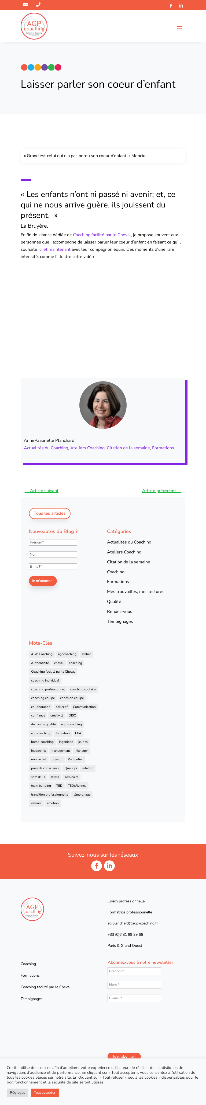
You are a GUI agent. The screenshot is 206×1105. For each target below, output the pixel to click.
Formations (163, 448)
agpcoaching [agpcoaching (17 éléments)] (67, 654)
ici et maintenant (54, 249)
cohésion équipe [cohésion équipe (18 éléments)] (72, 698)
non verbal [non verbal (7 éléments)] (38, 759)
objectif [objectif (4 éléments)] (57, 759)
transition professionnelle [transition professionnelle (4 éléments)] (49, 794)
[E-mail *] (134, 998)
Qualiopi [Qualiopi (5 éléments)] (71, 768)
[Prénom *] (134, 971)
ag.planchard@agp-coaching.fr (133, 923)
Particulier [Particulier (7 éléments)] (75, 759)
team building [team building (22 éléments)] (41, 785)
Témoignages (120, 621)
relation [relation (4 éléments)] (87, 768)
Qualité (114, 602)
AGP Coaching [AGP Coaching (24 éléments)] (42, 654)
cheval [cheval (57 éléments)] (59, 663)
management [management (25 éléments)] (61, 751)
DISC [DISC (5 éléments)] (72, 715)
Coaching (115, 572)
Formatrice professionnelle (130, 912)
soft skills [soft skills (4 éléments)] (38, 777)
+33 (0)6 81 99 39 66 (125, 934)
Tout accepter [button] (45, 1092)
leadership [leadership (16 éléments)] (38, 751)
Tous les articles (50, 513)
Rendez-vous (119, 612)
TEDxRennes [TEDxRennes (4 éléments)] (77, 785)
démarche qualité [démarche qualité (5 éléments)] (43, 724)
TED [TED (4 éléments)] (59, 785)
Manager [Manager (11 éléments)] (81, 751)
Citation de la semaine (128, 448)
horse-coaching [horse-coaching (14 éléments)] (42, 742)
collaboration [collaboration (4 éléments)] (40, 707)
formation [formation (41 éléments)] (63, 733)
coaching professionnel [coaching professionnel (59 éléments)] (48, 689)
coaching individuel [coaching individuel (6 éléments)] (45, 680)
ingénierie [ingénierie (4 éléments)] (66, 742)
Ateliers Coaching (87, 448)
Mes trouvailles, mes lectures (135, 592)
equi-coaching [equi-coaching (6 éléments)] (71, 724)
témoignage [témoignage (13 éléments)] (81, 794)
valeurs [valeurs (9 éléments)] (36, 803)
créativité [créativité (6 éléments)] (56, 715)
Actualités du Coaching (46, 448)
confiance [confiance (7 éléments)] (38, 715)
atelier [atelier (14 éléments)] (86, 654)
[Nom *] (134, 985)
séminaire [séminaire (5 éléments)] (71, 777)
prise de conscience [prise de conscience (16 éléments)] (45, 768)
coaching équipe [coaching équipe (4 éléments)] (43, 698)
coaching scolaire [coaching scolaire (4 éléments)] (82, 689)
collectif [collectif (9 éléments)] (62, 707)
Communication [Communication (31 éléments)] (84, 707)
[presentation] (130, 1027)
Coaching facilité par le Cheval (102, 235)
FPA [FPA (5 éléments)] (78, 733)
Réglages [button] (17, 1092)
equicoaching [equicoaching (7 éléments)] (40, 733)
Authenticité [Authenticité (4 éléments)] (40, 663)
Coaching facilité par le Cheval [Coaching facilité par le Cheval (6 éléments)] (53, 671)
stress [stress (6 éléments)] (55, 777)
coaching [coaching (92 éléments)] (75, 663)
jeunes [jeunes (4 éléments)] (83, 742)
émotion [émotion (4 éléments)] (53, 803)
